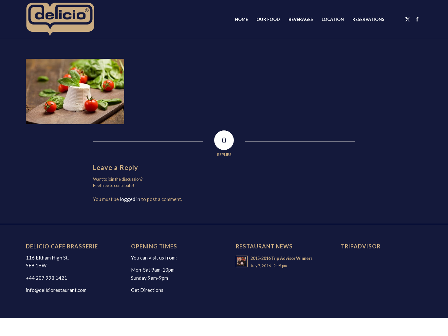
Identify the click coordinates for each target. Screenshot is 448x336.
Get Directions (147, 290)
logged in (130, 199)
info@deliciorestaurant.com (56, 290)
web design (107, 327)
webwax (128, 327)
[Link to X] (407, 19)
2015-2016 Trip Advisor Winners (281, 258)
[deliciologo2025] (67, 19)
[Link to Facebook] (417, 19)
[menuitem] (241, 19)
